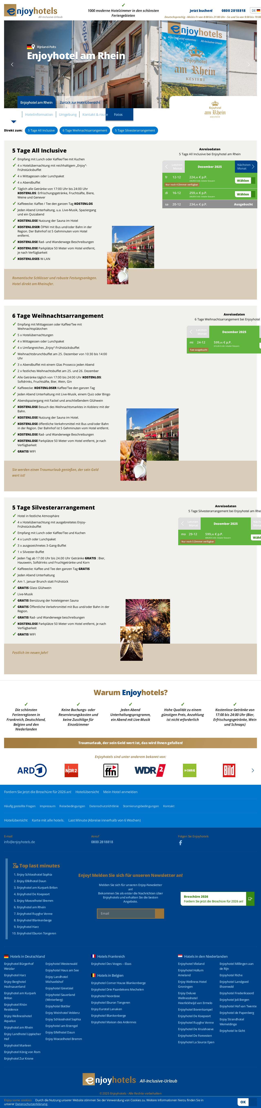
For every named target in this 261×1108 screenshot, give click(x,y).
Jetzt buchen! (218, 10)
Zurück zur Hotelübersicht (80, 102)
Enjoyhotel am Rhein (36, 102)
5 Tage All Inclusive (41, 130)
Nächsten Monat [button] (246, 166)
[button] (12, 64)
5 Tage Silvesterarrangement (135, 130)
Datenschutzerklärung (31, 1104)
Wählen (243, 180)
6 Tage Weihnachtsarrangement (85, 130)
